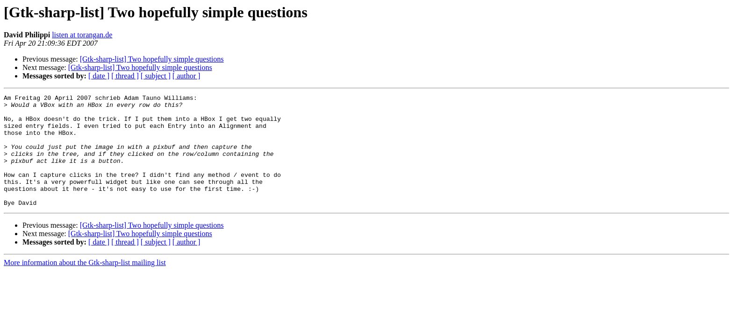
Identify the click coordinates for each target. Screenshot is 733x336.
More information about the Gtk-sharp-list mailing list (85, 285)
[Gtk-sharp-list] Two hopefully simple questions (152, 59)
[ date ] (98, 76)
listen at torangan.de (82, 35)
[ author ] (186, 76)
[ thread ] (125, 76)
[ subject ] (156, 76)
